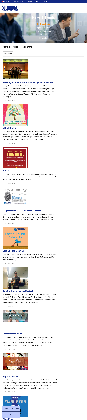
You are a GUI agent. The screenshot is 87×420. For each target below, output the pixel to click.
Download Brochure (11, 409)
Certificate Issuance (52, 362)
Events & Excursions (43, 31)
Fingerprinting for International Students (50, 132)
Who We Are (7, 346)
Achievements (8, 353)
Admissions (71, 343)
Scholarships (71, 353)
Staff (5, 366)
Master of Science (30, 355)
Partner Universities (31, 371)
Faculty (5, 364)
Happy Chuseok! (38, 227)
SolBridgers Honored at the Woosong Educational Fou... (57, 61)
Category (8, 53)
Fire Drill (35, 108)
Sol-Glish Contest (39, 85)
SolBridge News (43, 24)
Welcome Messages (10, 350)
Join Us (5, 368)
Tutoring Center (50, 375)
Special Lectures (43, 28)
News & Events (72, 361)
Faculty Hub (30, 1)
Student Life (50, 343)
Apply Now (11, 415)
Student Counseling (52, 373)
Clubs (47, 350)
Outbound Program (31, 373)
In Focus (43, 35)
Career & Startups (43, 1)
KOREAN (6, 1)
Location (6, 355)
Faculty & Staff (9, 361)
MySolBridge (18, 1)
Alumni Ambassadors (32, 382)
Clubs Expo (36, 251)
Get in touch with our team (65, 334)
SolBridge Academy (31, 362)
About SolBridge (10, 343)
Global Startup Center (53, 348)
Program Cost (71, 350)
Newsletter (43, 38)
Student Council (51, 346)
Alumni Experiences (52, 355)
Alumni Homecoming (41, 274)
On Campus (50, 367)
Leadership (7, 348)
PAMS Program (29, 375)
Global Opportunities (41, 203)
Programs (28, 343)
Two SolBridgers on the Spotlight (46, 180)
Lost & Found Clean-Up (42, 156)
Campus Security (51, 377)
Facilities (48, 371)
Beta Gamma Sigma (52, 353)
